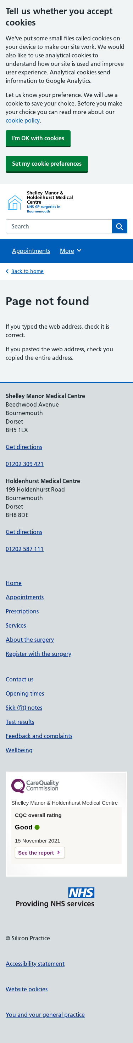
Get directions (24, 446)
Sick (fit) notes (24, 707)
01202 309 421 (25, 463)
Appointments (31, 250)
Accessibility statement (35, 963)
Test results (20, 721)
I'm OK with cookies (38, 138)
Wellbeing (19, 750)
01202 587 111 (25, 548)
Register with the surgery (38, 653)
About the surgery (30, 639)
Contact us (19, 679)
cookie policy (23, 120)
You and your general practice (45, 1014)
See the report (36, 853)
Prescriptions (22, 611)
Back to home (27, 271)
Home (14, 582)
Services (16, 625)
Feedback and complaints (39, 735)
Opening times (25, 693)
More (71, 250)
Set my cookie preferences (47, 163)
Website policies (27, 989)
